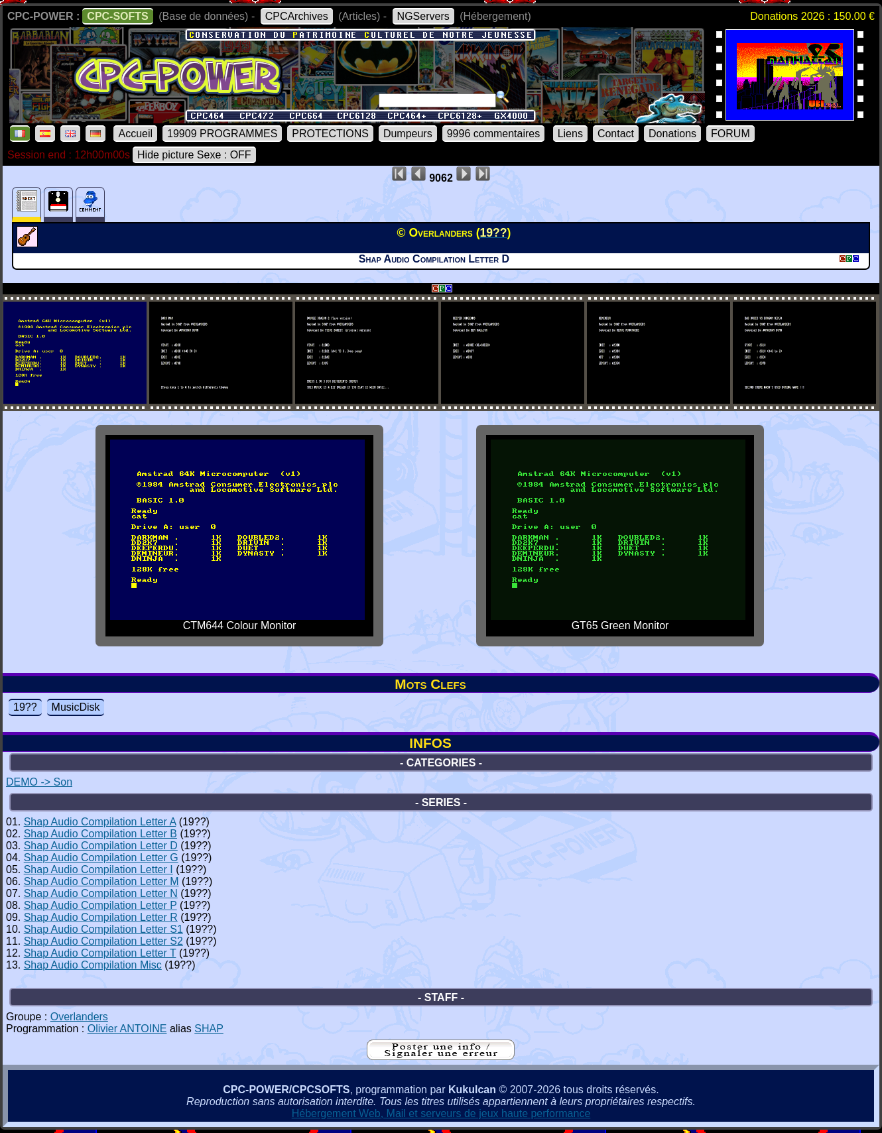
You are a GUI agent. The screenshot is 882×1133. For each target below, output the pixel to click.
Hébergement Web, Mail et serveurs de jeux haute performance (441, 1113)
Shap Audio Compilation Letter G (101, 857)
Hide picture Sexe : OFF (194, 154)
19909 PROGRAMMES (222, 133)
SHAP (208, 1028)
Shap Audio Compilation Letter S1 (103, 929)
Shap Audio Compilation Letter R (101, 917)
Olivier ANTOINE (127, 1028)
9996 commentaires (493, 133)
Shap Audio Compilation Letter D (101, 845)
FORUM (730, 133)
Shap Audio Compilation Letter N (101, 893)
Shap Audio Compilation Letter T (100, 953)
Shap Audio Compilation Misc (93, 965)
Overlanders (79, 1016)
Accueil (135, 133)
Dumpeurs (407, 133)
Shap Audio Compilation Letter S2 (103, 941)
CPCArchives (296, 16)
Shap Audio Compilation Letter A (100, 821)
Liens (570, 133)
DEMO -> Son (39, 782)
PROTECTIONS (330, 133)
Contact (616, 133)
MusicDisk (76, 707)
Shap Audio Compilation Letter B (100, 833)
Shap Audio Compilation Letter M (101, 881)
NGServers (423, 16)
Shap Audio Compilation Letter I (98, 869)
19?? (25, 707)
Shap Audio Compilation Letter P (100, 905)
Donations (672, 133)
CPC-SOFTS (117, 16)
